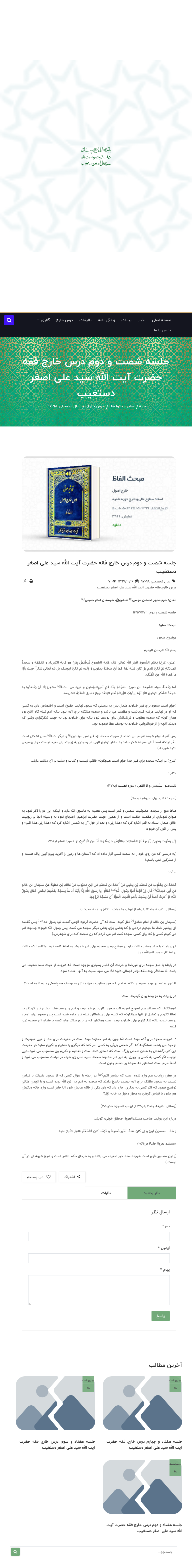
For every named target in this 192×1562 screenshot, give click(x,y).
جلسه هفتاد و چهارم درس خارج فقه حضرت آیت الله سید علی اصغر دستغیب (144, 1444)
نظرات (106, 1193)
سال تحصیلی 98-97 (64, 406)
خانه (142, 406)
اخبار (142, 320)
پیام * (165, 1270)
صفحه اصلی (161, 320)
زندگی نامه (106, 320)
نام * (166, 1226)
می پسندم (38, 1177)
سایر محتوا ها (122, 406)
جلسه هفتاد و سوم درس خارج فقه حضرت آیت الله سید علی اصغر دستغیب (57, 1444)
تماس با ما (162, 330)
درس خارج (64, 320)
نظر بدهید (152, 1193)
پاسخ (160, 1315)
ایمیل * (164, 1248)
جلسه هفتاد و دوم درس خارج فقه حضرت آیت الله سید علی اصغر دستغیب (144, 1527)
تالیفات (86, 320)
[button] (9, 320)
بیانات (127, 320)
